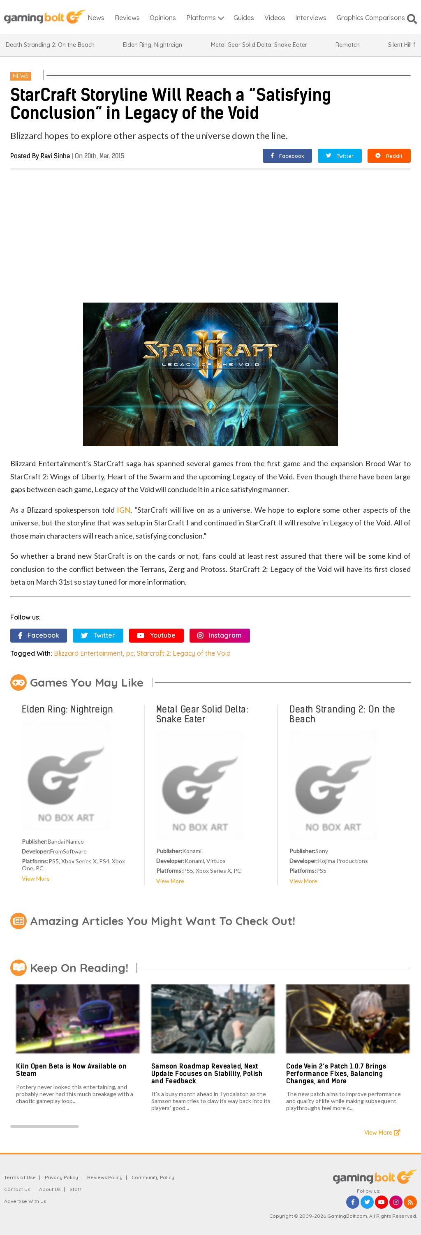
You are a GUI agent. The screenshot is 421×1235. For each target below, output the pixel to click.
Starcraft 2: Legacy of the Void (184, 653)
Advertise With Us (25, 1201)
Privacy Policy (61, 1177)
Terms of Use (20, 1177)
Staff (75, 1189)
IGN (123, 509)
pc (130, 653)
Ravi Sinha (55, 156)
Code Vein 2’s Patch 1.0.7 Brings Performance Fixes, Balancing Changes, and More (336, 1073)
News (21, 76)
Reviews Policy (105, 1177)
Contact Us (17, 1189)
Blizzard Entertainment (88, 653)
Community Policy (153, 1177)
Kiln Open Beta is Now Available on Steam (71, 1070)
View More (36, 878)
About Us (49, 1189)
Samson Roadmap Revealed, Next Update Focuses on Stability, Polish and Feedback (207, 1073)
